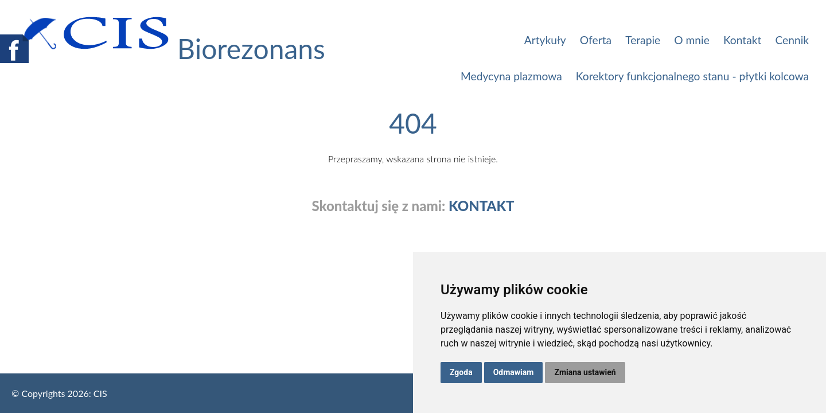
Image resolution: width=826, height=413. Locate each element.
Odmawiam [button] (513, 372)
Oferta (595, 39)
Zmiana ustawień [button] (584, 372)
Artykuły (545, 39)
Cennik (792, 39)
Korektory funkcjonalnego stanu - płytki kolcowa (692, 76)
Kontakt (742, 39)
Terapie (642, 39)
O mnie (692, 39)
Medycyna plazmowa (511, 76)
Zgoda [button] (461, 372)
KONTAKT (482, 205)
